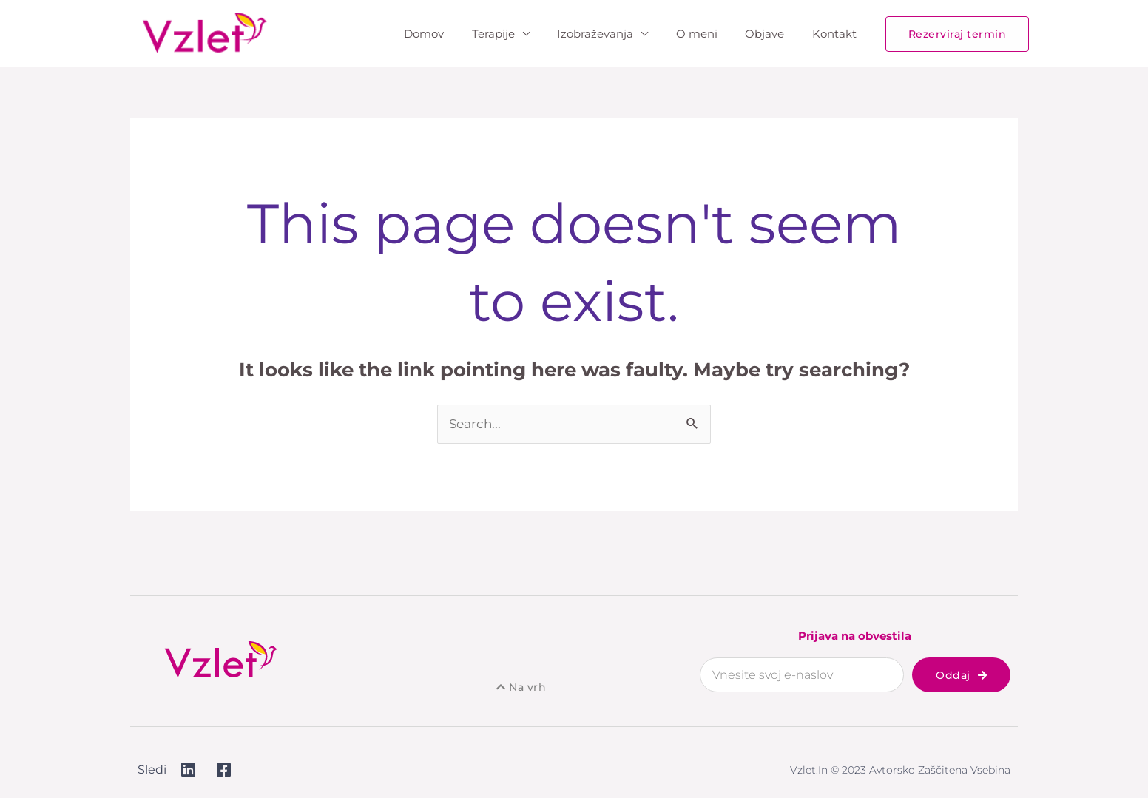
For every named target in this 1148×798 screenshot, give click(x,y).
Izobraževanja (615, 34)
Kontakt (837, 34)
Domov (455, 34)
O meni (711, 34)
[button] (957, 34)
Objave (773, 34)
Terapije (518, 34)
